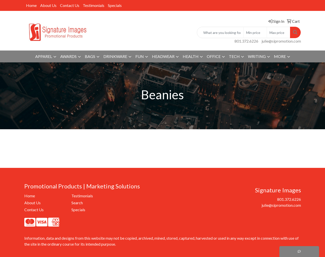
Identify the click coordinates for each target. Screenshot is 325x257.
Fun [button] (139, 56)
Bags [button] (90, 56)
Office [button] (214, 56)
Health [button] (191, 56)
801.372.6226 (246, 41)
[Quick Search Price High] (278, 32)
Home (31, 5)
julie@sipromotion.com (281, 41)
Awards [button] (68, 56)
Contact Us (69, 5)
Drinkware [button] (115, 56)
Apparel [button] (43, 56)
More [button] (280, 56)
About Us (48, 5)
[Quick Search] (220, 32)
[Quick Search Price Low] (255, 32)
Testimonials (93, 5)
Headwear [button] (163, 56)
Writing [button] (257, 56)
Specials (115, 5)
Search (77, 202)
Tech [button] (234, 56)
